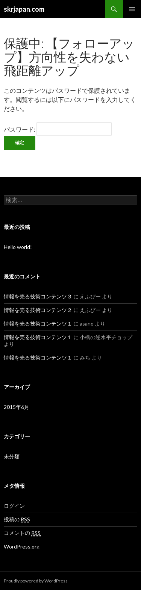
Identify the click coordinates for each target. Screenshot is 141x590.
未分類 (12, 456)
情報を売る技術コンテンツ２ (38, 310)
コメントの (22, 533)
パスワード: (58, 129)
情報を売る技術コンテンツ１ (38, 323)
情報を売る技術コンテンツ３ (38, 296)
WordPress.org (21, 546)
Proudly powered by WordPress (36, 581)
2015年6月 (16, 407)
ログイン (14, 505)
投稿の (17, 519)
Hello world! (18, 247)
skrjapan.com (24, 9)
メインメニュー (132, 9)
